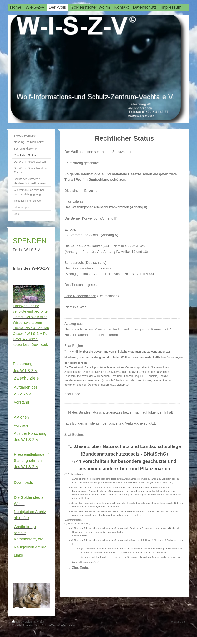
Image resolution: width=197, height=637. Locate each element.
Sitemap (39, 621)
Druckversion (22, 621)
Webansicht (178, 621)
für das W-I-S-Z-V (26, 250)
